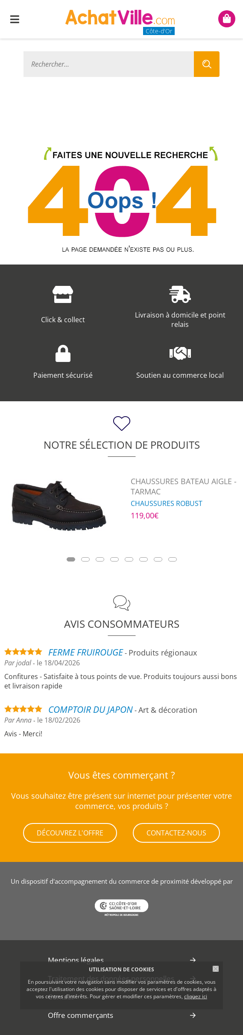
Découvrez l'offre (70, 833)
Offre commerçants (80, 1015)
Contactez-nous (176, 833)
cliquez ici (195, 996)
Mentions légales (76, 960)
